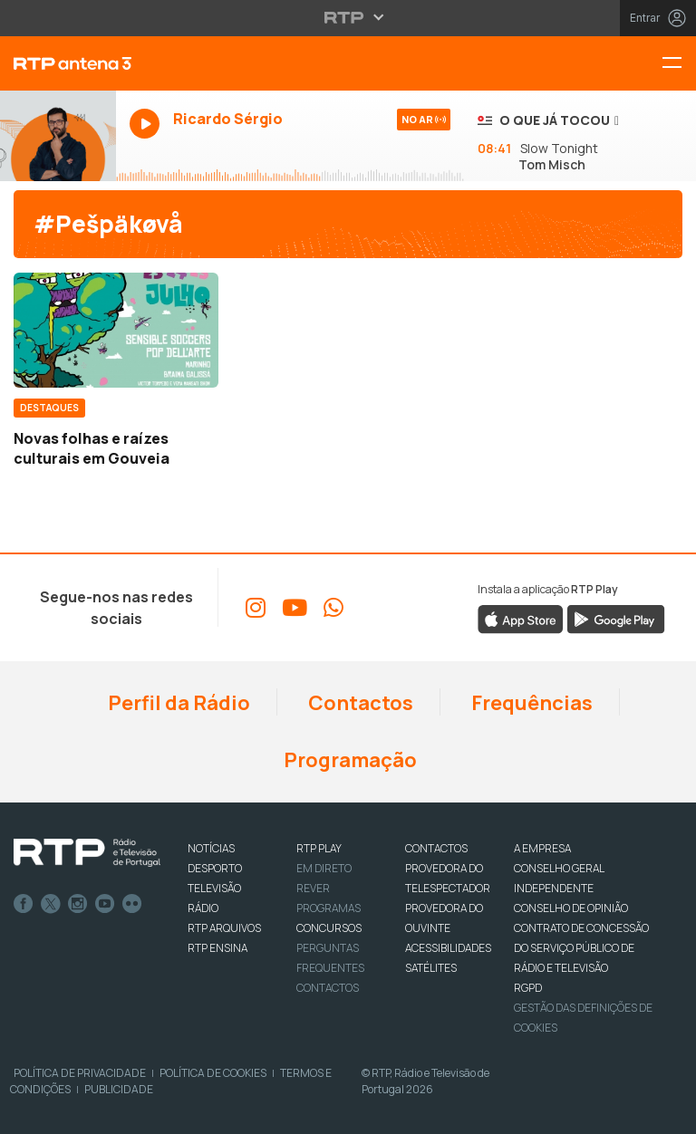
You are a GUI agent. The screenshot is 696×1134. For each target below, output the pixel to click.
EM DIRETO (324, 868)
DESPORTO (215, 868)
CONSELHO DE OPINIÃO (571, 908)
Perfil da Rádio (177, 702)
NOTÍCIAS (211, 848)
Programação (348, 760)
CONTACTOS (436, 848)
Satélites (431, 967)
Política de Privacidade (80, 1073)
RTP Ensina (217, 948)
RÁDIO (203, 908)
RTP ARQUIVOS (224, 928)
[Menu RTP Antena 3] (679, 63)
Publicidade (118, 1089)
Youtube (105, 904)
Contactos (358, 702)
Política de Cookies (213, 1073)
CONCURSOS (329, 928)
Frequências (530, 702)
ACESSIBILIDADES (448, 948)
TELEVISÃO (214, 888)
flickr (132, 904)
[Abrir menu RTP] (348, 17)
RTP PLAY (319, 848)
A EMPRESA (542, 848)
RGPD (528, 987)
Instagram (78, 904)
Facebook (24, 904)
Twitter (51, 904)
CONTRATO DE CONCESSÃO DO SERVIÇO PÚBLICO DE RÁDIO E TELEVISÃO (581, 947)
